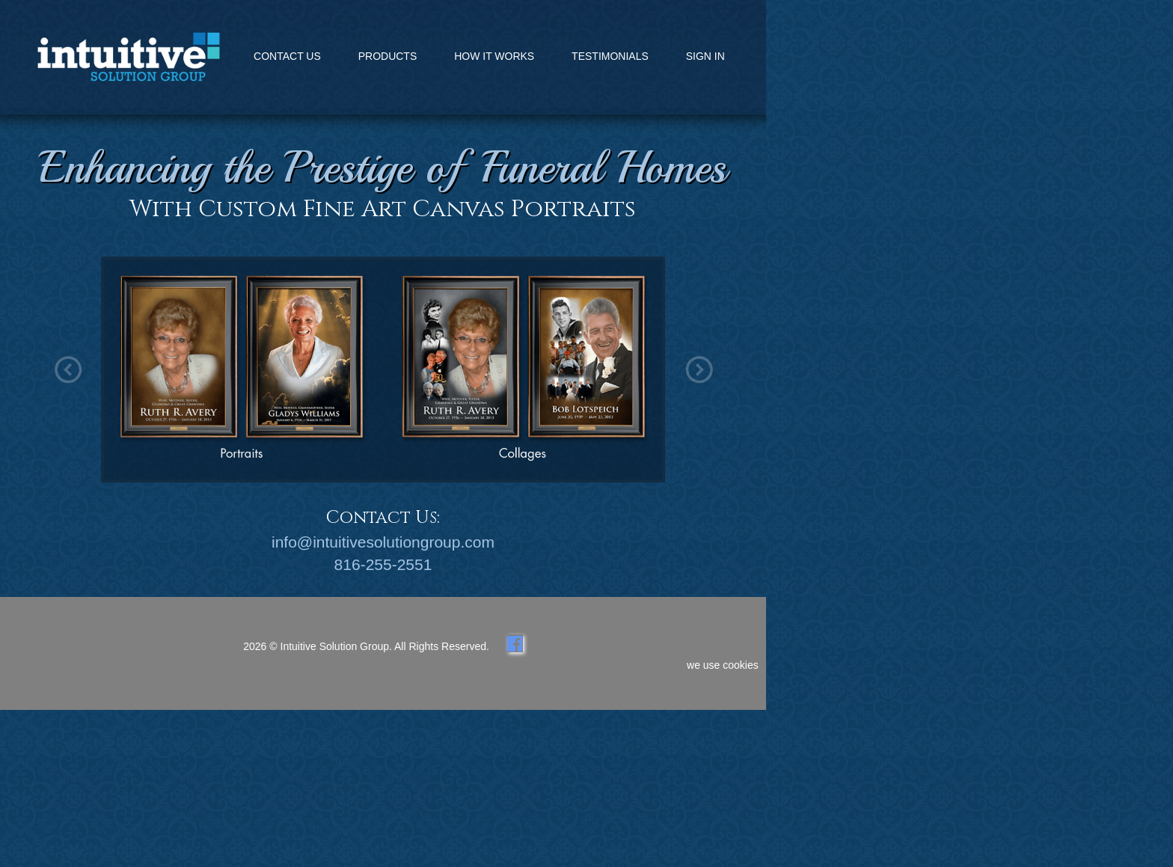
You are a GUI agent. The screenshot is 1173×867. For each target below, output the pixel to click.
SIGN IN (705, 56)
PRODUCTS (387, 56)
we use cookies (723, 665)
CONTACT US (287, 56)
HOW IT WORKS (494, 56)
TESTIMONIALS (610, 56)
